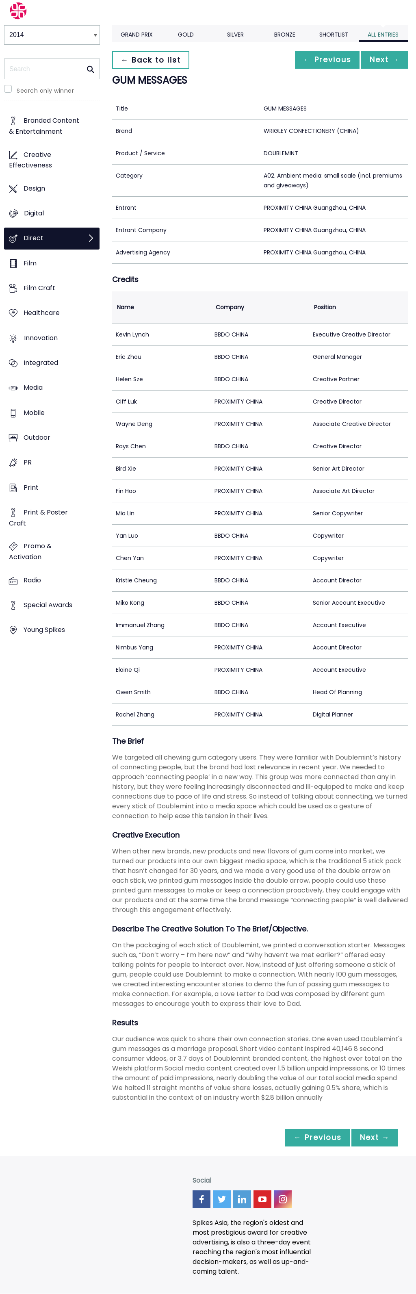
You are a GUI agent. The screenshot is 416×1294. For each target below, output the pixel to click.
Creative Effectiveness (30, 160)
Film (30, 263)
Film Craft (39, 288)
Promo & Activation (30, 552)
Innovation (41, 338)
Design (34, 188)
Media (33, 388)
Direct (33, 238)
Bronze (284, 34)
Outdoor (37, 438)
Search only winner (45, 91)
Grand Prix (137, 34)
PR (28, 462)
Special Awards (48, 605)
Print (31, 487)
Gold (186, 34)
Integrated (41, 363)
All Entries (383, 34)
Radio (32, 580)
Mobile (34, 412)
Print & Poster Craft (38, 518)
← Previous (323, 60)
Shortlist (334, 34)
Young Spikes (44, 630)
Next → (383, 60)
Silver (235, 34)
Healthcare (42, 313)
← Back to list (152, 60)
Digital (34, 213)
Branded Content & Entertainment (44, 126)
